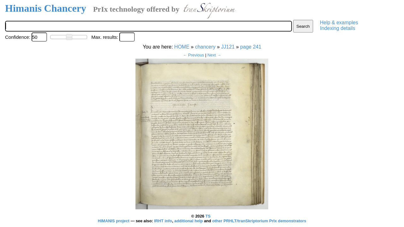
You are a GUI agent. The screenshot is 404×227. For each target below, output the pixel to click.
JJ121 (228, 46)
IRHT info (163, 220)
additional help (189, 220)
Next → (214, 55)
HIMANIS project (114, 220)
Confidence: (17, 37)
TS (208, 216)
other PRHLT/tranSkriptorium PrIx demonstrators (259, 220)
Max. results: (104, 37)
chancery (205, 46)
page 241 (250, 46)
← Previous (193, 55)
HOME (181, 46)
